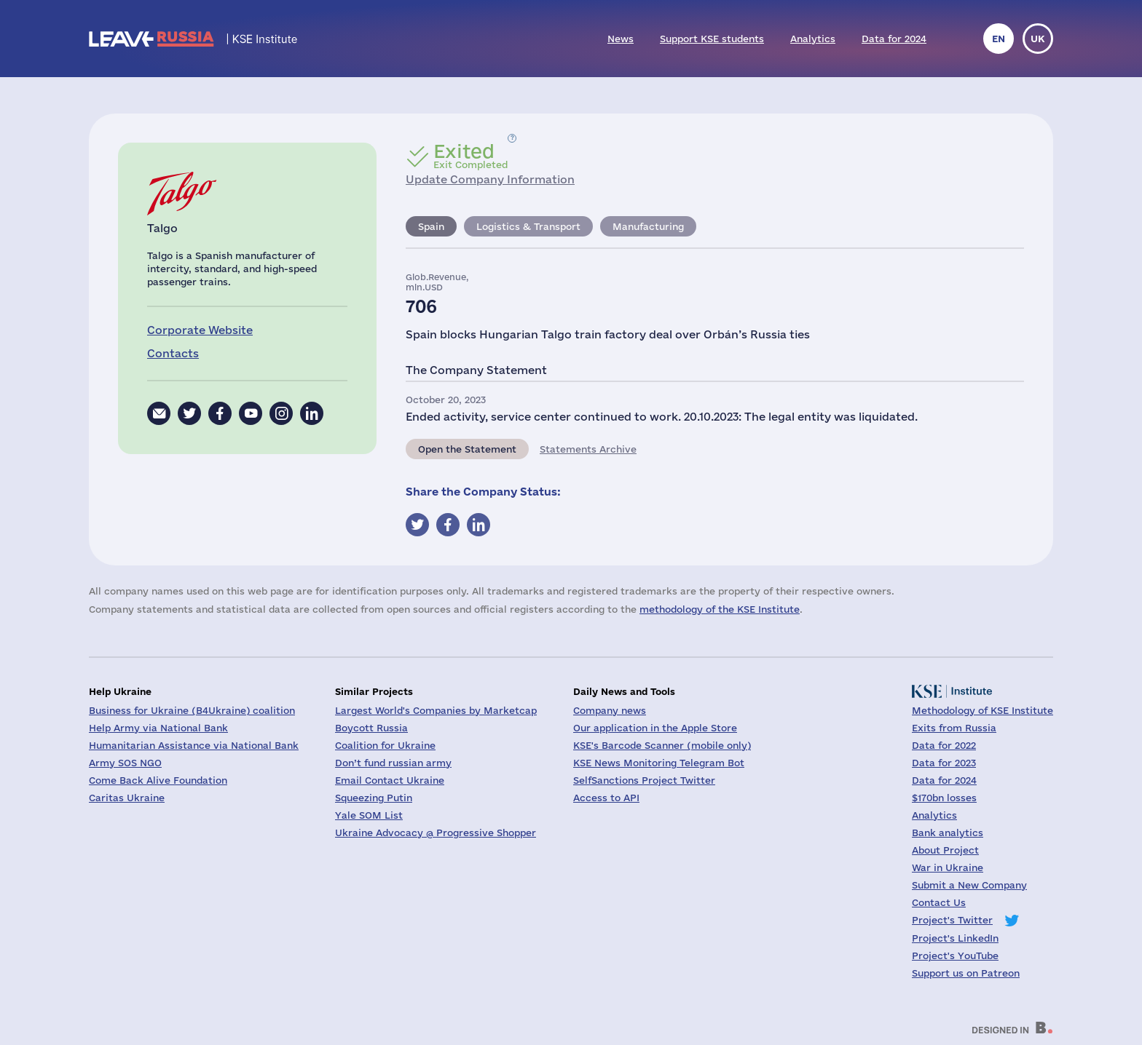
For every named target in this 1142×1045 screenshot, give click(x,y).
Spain (431, 226)
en (998, 38)
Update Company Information (490, 179)
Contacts (173, 353)
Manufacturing (648, 226)
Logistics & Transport (528, 226)
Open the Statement (467, 449)
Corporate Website (200, 330)
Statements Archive (588, 449)
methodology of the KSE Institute (719, 609)
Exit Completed (470, 156)
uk (1038, 38)
